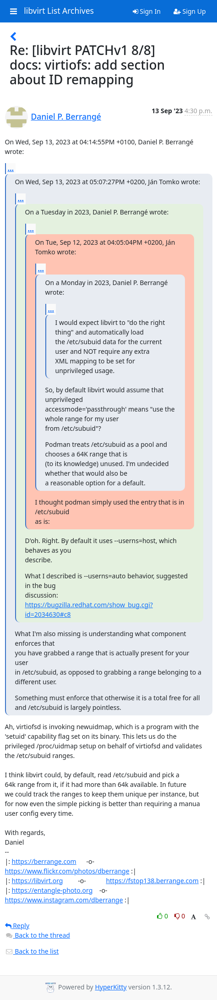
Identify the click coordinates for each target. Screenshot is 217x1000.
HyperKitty (110, 987)
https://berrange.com (44, 861)
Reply (17, 925)
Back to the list (32, 951)
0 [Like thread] (163, 916)
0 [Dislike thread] (179, 916)
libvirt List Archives (59, 10)
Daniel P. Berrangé (66, 116)
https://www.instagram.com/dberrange (64, 900)
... (11, 168)
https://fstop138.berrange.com (152, 880)
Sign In (147, 11)
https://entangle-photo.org (52, 890)
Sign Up (190, 11)
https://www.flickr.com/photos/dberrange (67, 871)
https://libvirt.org (37, 880)
